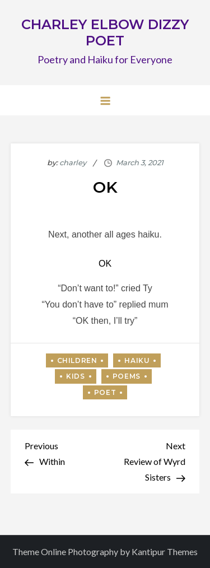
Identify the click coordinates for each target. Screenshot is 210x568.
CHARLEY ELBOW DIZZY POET (105, 32)
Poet (105, 392)
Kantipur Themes (165, 551)
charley (72, 162)
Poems (127, 376)
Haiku (137, 360)
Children (77, 360)
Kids (75, 376)
